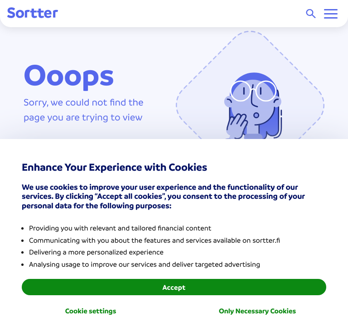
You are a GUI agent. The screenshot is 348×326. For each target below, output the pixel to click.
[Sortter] (32, 13)
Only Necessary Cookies (257, 310)
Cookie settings (90, 310)
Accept (173, 287)
